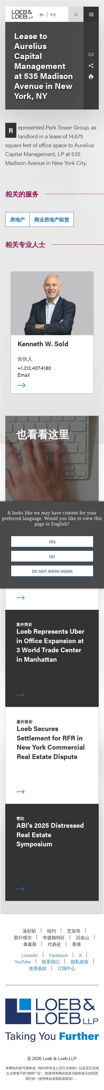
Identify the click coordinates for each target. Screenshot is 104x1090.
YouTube (23, 961)
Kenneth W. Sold (42, 343)
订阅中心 (66, 968)
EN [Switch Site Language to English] (42, 14)
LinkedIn (29, 955)
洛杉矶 (29, 931)
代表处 (54, 944)
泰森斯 (30, 944)
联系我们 (51, 961)
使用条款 (38, 968)
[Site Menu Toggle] (91, 14)
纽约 (51, 931)
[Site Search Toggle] (75, 14)
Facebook (58, 955)
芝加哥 (73, 931)
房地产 (17, 219)
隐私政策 (79, 961)
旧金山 (82, 937)
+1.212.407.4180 (34, 367)
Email (23, 374)
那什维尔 (23, 937)
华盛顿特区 (54, 937)
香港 (76, 944)
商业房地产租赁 (51, 219)
